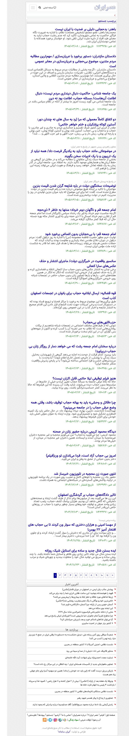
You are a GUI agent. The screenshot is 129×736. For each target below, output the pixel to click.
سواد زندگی (66, 720)
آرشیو (50, 715)
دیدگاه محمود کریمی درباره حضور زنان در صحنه (77, 431)
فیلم (95, 715)
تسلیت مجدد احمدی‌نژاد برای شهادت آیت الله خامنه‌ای (83, 657)
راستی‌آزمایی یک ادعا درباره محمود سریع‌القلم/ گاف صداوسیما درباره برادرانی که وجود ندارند (67, 704)
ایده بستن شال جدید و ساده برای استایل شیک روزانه (73, 551)
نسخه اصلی (42, 7)
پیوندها (34, 715)
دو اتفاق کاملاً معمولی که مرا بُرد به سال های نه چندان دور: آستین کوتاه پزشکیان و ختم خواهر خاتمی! (69, 122)
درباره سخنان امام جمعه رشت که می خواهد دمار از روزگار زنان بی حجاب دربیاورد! (65, 349)
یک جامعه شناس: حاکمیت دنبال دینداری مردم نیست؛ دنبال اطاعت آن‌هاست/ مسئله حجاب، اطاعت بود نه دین (68, 96)
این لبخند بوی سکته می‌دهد (95, 608)
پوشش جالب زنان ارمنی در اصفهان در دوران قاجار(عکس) (82, 589)
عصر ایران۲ (86, 715)
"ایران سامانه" (56, 732)
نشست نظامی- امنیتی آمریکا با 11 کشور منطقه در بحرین (83, 644)
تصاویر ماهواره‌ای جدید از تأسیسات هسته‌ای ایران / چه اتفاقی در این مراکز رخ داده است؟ (68, 664)
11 (100, 575)
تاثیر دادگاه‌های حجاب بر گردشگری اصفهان (80, 495)
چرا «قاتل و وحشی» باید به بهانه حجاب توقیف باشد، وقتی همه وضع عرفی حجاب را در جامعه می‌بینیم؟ (66, 405)
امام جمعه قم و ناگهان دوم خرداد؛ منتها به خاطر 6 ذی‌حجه (69, 210)
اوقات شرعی (78, 720)
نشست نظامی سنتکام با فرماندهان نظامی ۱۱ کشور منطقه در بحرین (78, 691)
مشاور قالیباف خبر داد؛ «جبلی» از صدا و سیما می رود (84, 651)
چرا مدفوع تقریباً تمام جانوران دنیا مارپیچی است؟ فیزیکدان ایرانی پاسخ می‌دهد (73, 616)
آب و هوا (89, 720)
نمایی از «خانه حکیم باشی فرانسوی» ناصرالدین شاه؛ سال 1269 (80, 612)
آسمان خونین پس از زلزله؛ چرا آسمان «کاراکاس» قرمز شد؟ (81, 604)
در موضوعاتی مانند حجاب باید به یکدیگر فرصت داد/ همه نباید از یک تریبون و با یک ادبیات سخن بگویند (66, 154)
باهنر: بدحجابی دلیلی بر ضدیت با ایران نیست (78, 29)
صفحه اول (103, 715)
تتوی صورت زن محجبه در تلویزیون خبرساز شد (78, 474)
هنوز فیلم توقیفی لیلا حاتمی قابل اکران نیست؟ (77, 378)
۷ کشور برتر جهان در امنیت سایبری (92, 623)
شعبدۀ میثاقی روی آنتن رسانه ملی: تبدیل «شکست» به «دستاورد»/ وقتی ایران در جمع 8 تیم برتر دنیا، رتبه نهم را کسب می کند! (65, 636)
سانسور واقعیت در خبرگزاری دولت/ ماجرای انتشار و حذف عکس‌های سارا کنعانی (70, 264)
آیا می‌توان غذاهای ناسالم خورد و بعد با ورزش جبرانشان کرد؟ (81, 619)
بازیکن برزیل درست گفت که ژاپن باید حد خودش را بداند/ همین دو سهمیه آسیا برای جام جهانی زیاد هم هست (66, 672)
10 (95, 575)
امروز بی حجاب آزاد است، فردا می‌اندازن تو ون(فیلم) (74, 455)
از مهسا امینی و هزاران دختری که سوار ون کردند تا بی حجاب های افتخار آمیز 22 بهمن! (65, 527)
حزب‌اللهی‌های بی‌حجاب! (92, 322)
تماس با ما (59, 715)
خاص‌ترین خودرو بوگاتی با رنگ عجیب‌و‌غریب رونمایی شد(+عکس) (79, 601)
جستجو (42, 715)
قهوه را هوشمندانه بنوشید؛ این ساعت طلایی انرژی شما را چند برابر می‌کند (75, 593)
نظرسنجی (25, 715)
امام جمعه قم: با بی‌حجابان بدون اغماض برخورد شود (73, 234)
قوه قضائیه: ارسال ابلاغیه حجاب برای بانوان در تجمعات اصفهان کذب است (66, 296)
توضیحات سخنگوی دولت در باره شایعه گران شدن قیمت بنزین (67, 186)
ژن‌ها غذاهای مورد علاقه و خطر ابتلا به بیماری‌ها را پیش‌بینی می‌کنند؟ (77, 597)
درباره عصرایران (72, 715)
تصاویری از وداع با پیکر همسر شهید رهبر (89, 698)
